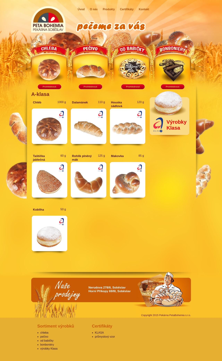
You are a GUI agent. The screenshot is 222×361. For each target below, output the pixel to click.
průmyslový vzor (105, 336)
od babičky (47, 340)
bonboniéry (47, 344)
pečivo (44, 336)
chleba (44, 332)
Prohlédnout (49, 86)
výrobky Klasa (49, 348)
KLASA (99, 332)
